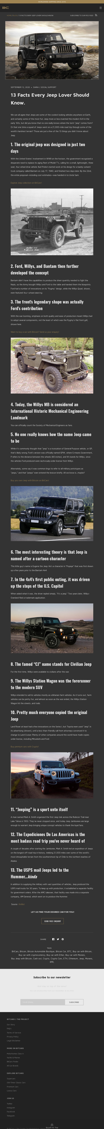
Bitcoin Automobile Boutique (51, 951)
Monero (57, 962)
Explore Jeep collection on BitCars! (26, 183)
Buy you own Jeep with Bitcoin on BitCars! (30, 480)
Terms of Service (14, 1032)
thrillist (22, 904)
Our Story (11, 1024)
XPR (65, 962)
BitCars (23, 951)
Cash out (61, 958)
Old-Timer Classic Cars (16, 1082)
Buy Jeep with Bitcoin (44, 958)
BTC (81, 951)
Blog (15, 15)
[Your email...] (52, 1002)
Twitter (9, 1102)
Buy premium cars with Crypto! (25, 746)
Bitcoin (31, 951)
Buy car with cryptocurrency (52, 955)
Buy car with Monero (21, 958)
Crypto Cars (81, 958)
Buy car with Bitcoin (26, 955)
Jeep (50, 962)
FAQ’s (9, 1028)
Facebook (11, 1110)
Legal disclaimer (13, 1040)
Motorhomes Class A (15, 1053)
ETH (90, 958)
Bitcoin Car (72, 951)
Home (9, 15)
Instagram (11, 1106)
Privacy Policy (12, 1036)
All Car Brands (12, 1065)
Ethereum (41, 962)
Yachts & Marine (13, 1057)
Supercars (11, 1078)
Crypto (70, 958)
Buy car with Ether (77, 955)
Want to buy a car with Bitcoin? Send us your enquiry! (35, 332)
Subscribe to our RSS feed (83, 15)
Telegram (11, 1114)
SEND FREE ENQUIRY (52, 921)
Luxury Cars (12, 1090)
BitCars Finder (12, 1061)
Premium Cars (12, 1086)
